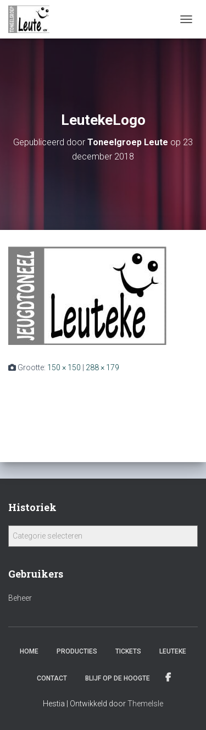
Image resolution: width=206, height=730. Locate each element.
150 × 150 (64, 367)
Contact (52, 678)
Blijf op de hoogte (117, 678)
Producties (77, 651)
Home (29, 651)
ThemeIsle (145, 703)
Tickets (128, 651)
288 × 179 (102, 367)
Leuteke (172, 651)
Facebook (169, 677)
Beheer (20, 598)
